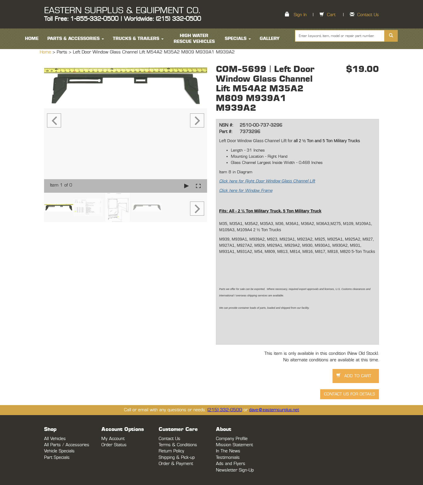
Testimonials (228, 457)
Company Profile (232, 439)
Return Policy (171, 451)
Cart (331, 15)
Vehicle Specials (59, 451)
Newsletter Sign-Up (235, 470)
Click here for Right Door (267, 181)
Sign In (300, 15)
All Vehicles (55, 439)
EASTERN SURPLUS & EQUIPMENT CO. (122, 10)
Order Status (114, 445)
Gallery (270, 38)
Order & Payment (176, 463)
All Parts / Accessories (66, 445)
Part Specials (57, 457)
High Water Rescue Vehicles (194, 38)
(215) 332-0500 (224, 410)
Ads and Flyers (230, 463)
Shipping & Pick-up (177, 457)
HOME (31, 38)
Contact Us (368, 15)
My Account (113, 439)
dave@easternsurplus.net (274, 410)
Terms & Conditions (178, 445)
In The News (228, 451)
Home (46, 52)
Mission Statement (234, 445)
